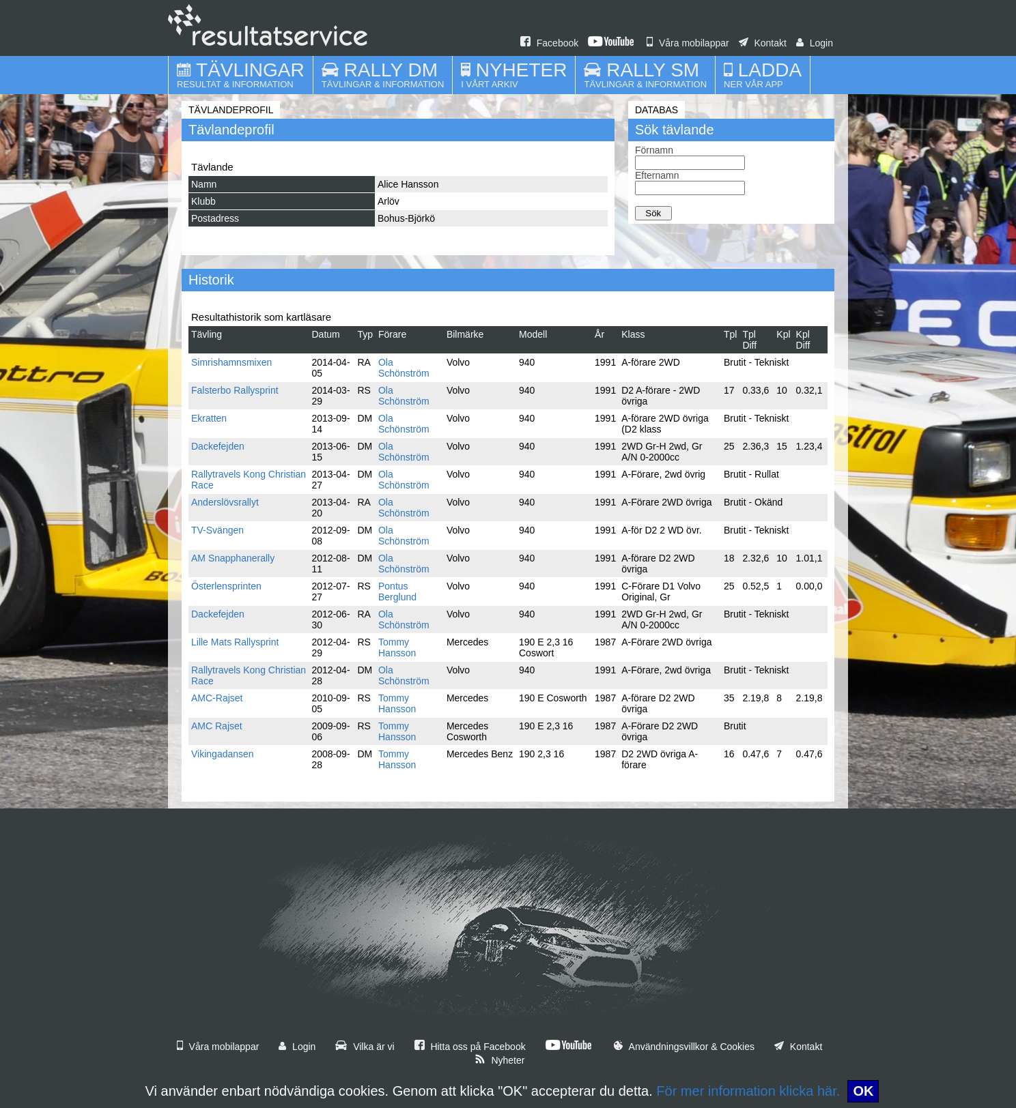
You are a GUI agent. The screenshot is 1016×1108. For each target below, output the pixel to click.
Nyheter (500, 1060)
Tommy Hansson (397, 647)
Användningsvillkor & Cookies (684, 1046)
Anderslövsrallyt (225, 502)
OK (863, 1090)
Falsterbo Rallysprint (235, 390)
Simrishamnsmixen (231, 362)
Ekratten (209, 418)
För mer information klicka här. (748, 1090)
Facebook (549, 43)
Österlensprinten (226, 586)
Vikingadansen (222, 753)
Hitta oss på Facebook (470, 1046)
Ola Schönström (403, 368)
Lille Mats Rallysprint (235, 642)
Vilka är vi (364, 1046)
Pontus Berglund (397, 591)
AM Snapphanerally (232, 558)
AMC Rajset (216, 725)
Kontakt (763, 43)
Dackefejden (217, 446)
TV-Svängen (217, 530)
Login (814, 43)
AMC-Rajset (216, 697)
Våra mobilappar (688, 43)
